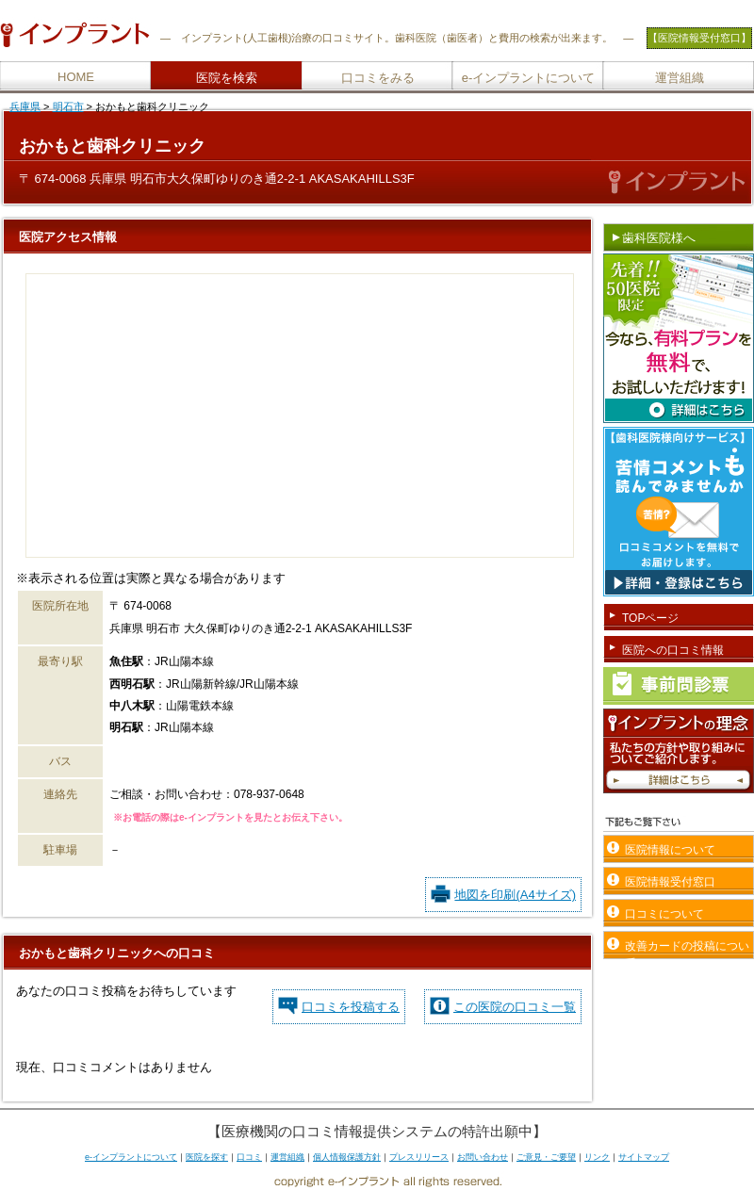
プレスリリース (419, 1157)
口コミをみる (378, 78)
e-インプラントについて (529, 78)
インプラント (212, 37)
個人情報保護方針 (347, 1157)
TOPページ (650, 618)
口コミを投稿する (351, 1007)
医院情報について (670, 849)
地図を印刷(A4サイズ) (515, 895)
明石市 (68, 106)
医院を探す (207, 1157)
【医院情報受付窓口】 (699, 37)
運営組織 (679, 78)
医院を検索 (226, 78)
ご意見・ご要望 (546, 1157)
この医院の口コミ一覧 (514, 1007)
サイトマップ (643, 1157)
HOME (75, 77)
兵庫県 (25, 106)
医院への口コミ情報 (673, 650)
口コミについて (664, 914)
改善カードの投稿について (687, 949)
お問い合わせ (482, 1157)
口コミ (249, 1157)
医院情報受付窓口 (670, 881)
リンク (597, 1157)
